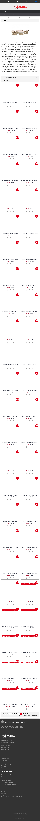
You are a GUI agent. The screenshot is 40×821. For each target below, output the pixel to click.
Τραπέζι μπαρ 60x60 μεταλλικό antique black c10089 (30, 233)
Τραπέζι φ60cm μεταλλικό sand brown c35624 (30, 547)
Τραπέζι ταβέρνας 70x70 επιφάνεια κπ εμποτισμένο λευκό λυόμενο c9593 (10, 442)
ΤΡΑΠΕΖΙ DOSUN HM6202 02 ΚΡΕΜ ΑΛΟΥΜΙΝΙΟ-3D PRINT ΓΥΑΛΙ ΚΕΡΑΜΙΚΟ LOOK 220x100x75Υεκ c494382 (30, 128)
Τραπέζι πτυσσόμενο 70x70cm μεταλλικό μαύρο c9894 (30, 338)
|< (3, 713)
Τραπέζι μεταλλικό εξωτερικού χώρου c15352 (30, 154)
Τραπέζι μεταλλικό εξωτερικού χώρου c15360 (30, 207)
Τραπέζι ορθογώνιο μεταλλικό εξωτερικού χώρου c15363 (30, 311)
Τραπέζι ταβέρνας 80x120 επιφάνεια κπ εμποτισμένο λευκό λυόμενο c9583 (30, 442)
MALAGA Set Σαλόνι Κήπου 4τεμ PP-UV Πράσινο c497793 (30, 626)
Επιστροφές (4, 778)
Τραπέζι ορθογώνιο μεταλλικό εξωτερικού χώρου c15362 (10, 311)
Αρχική (9, 17)
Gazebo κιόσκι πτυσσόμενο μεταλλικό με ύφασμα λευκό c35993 (30, 600)
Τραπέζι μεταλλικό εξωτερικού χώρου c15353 (10, 180)
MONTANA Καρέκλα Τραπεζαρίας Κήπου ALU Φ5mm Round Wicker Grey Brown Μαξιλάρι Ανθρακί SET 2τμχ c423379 (30, 652)
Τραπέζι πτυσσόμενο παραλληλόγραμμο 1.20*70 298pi (10, 364)
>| (27, 713)
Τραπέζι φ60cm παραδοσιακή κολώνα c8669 (10, 600)
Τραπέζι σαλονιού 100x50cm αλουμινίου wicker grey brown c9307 (10, 390)
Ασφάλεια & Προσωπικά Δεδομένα (10, 762)
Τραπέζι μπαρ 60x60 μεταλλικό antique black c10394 (10, 259)
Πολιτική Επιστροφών (6, 764)
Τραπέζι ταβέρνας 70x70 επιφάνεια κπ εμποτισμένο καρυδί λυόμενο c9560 (30, 416)
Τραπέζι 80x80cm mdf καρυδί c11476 (30, 102)
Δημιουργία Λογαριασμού (7, 782)
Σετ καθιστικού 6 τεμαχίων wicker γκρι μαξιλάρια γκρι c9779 (10, 704)
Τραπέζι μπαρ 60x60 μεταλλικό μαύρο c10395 (30, 259)
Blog (2, 776)
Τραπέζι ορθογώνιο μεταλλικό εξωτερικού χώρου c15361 (30, 285)
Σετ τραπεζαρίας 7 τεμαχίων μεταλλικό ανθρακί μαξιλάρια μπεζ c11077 (30, 704)
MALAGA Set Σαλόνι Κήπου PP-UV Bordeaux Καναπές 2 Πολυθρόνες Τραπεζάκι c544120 (10, 652)
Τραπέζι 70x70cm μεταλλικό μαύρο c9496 (10, 102)
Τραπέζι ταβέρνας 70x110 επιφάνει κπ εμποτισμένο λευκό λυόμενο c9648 (10, 416)
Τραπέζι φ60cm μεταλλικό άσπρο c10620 (10, 573)
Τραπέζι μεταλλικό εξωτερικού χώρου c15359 (10, 207)
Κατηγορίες (15, 17)
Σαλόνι (30, 17)
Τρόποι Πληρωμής (5, 758)
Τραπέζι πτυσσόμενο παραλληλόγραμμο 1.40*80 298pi (30, 364)
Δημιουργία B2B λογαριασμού (8, 784)
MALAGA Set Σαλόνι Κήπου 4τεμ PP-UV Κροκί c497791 (10, 626)
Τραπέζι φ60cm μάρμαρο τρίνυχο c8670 (10, 547)
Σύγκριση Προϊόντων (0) (11, 77)
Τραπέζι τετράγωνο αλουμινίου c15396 (30, 495)
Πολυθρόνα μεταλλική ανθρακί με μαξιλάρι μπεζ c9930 (10, 678)
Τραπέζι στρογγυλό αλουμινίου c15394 (30, 390)
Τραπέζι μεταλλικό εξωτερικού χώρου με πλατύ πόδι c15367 (10, 233)
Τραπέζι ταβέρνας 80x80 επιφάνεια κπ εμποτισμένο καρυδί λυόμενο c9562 (30, 469)
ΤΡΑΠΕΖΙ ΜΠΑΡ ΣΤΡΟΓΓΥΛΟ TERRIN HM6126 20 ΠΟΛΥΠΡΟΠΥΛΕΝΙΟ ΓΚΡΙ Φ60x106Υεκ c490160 (10, 285)
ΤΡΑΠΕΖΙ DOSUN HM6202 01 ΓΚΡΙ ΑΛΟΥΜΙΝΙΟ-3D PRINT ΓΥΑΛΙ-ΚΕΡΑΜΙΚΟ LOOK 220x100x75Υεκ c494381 (10, 128)
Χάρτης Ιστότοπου (6, 767)
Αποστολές (4, 760)
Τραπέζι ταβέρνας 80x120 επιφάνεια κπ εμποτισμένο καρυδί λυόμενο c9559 (10, 469)
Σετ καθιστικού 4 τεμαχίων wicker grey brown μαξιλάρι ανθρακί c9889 (30, 678)
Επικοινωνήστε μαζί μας (7, 774)
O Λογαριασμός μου (6, 780)
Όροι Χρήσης (4, 766)
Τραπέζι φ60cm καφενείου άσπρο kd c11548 (10, 521)
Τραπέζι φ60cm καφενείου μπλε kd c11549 (30, 521)
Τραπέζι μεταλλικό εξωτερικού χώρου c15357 (30, 180)
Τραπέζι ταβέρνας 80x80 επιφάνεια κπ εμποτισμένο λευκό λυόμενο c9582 (10, 495)
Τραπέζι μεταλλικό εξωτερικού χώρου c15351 (10, 154)
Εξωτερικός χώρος (23, 17)
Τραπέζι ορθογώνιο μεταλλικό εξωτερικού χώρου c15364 (10, 338)
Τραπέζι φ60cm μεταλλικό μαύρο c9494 (30, 573)
